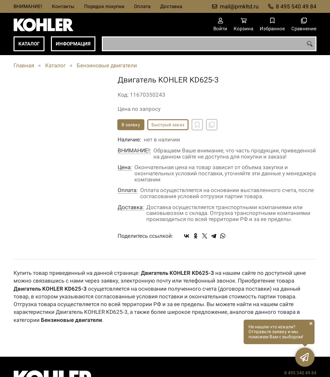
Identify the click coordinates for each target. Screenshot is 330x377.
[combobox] (209, 43)
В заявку (130, 124)
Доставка (171, 6)
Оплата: (128, 190)
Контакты (63, 6)
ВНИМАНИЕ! (28, 6)
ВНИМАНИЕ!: (134, 151)
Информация (73, 44)
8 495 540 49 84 (296, 6)
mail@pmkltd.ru (239, 6)
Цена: (125, 167)
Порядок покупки (104, 6)
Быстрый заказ (167, 124)
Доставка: (131, 207)
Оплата (142, 6)
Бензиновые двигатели (107, 65)
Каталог (29, 44)
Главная (24, 65)
